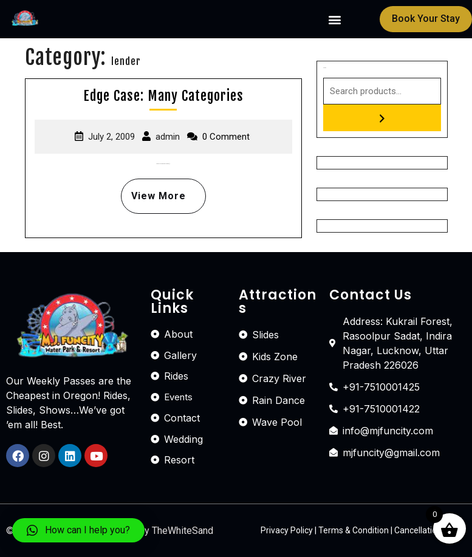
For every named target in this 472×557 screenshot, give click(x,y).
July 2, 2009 (111, 136)
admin (168, 136)
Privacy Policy (287, 530)
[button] (335, 19)
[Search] (382, 117)
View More (153, 190)
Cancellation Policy (430, 530)
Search (324, 67)
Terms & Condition (353, 530)
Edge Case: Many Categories (163, 95)
